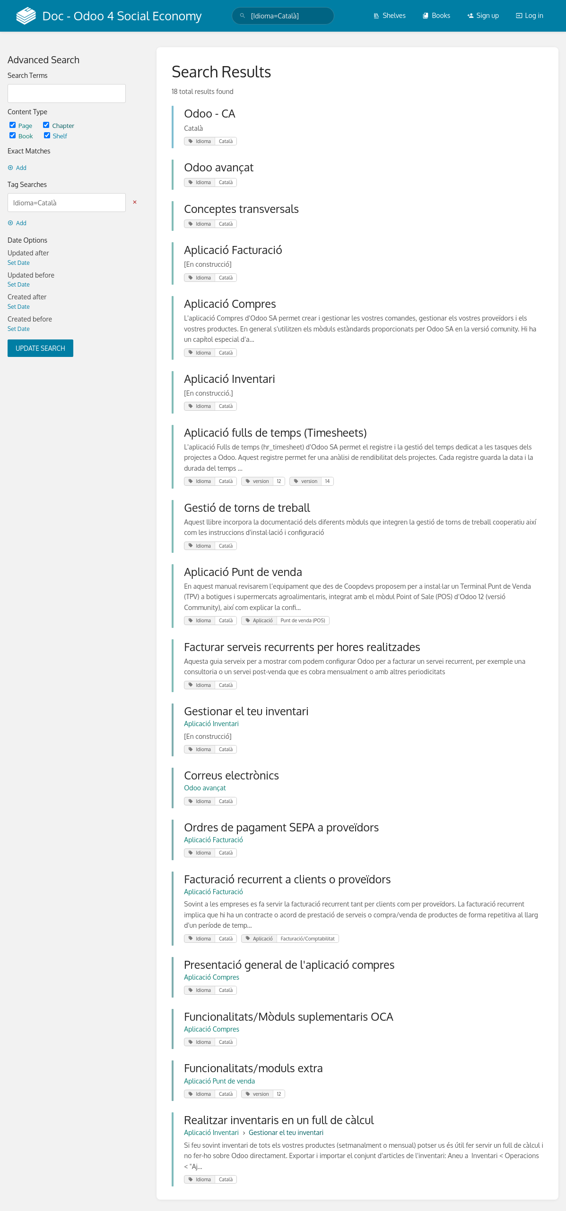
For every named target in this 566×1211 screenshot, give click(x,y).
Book (22, 136)
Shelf (55, 136)
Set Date (19, 262)
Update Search (40, 348)
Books (436, 15)
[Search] (242, 16)
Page (21, 125)
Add (17, 167)
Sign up (483, 15)
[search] (283, 16)
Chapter (58, 125)
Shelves (389, 15)
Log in (529, 15)
